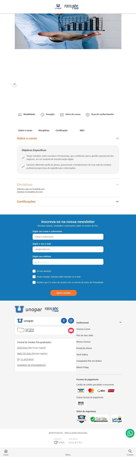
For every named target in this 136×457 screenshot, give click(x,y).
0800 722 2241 (24, 353)
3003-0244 (22, 348)
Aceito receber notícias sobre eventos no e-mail (59, 277)
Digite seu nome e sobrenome (47, 231)
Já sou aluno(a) (44, 271)
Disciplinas (43, 130)
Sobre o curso (25, 130)
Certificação (61, 130)
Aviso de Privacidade (93, 282)
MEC (82, 130)
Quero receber (64, 293)
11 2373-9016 (25, 359)
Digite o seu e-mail (42, 244)
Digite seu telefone (42, 256)
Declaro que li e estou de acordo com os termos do (70, 282)
